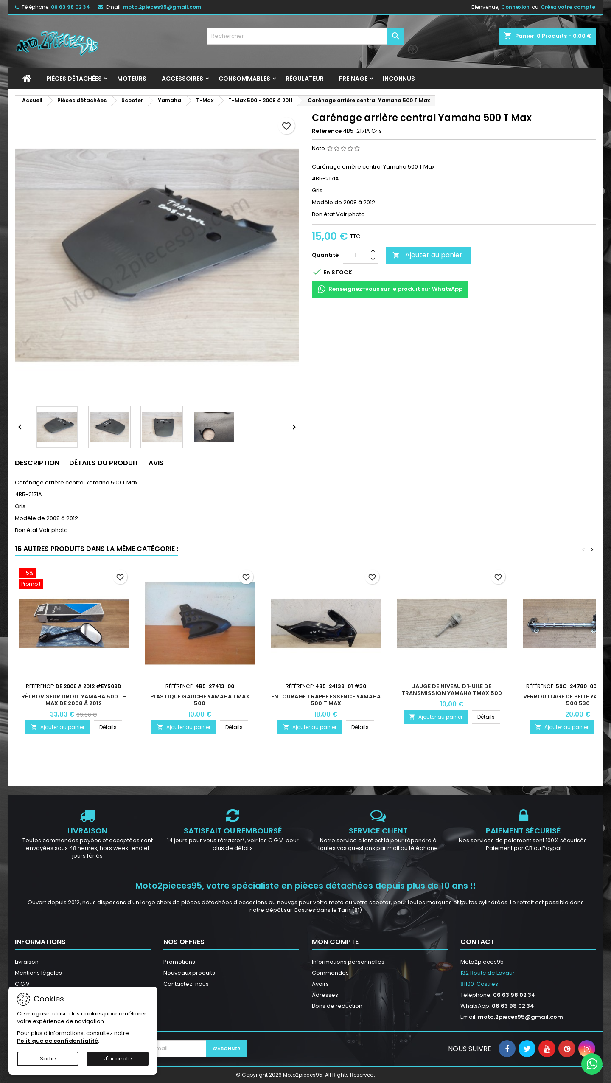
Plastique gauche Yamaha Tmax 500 (199, 699)
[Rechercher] (306, 36)
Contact (477, 942)
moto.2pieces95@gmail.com (162, 7)
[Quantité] (355, 255)
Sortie (48, 1059)
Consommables (244, 78)
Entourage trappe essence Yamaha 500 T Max (326, 699)
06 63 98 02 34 (70, 7)
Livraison (27, 962)
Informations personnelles (348, 962)
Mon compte (335, 942)
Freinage (353, 78)
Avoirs (320, 984)
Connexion (515, 7)
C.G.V (22, 984)
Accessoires (182, 78)
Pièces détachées (74, 78)
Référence (327, 131)
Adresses (325, 995)
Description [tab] (37, 463)
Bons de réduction (337, 1006)
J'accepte (118, 1059)
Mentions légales (38, 973)
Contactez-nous (186, 984)
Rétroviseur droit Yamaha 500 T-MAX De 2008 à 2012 (73, 699)
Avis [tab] (156, 463)
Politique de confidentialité (57, 1041)
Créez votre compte (568, 7)
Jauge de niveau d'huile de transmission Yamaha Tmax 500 (451, 689)
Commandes (330, 973)
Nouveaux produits (189, 973)
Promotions (179, 962)
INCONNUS (399, 78)
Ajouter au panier (427, 255)
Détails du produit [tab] (104, 463)
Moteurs (131, 78)
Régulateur (305, 78)
